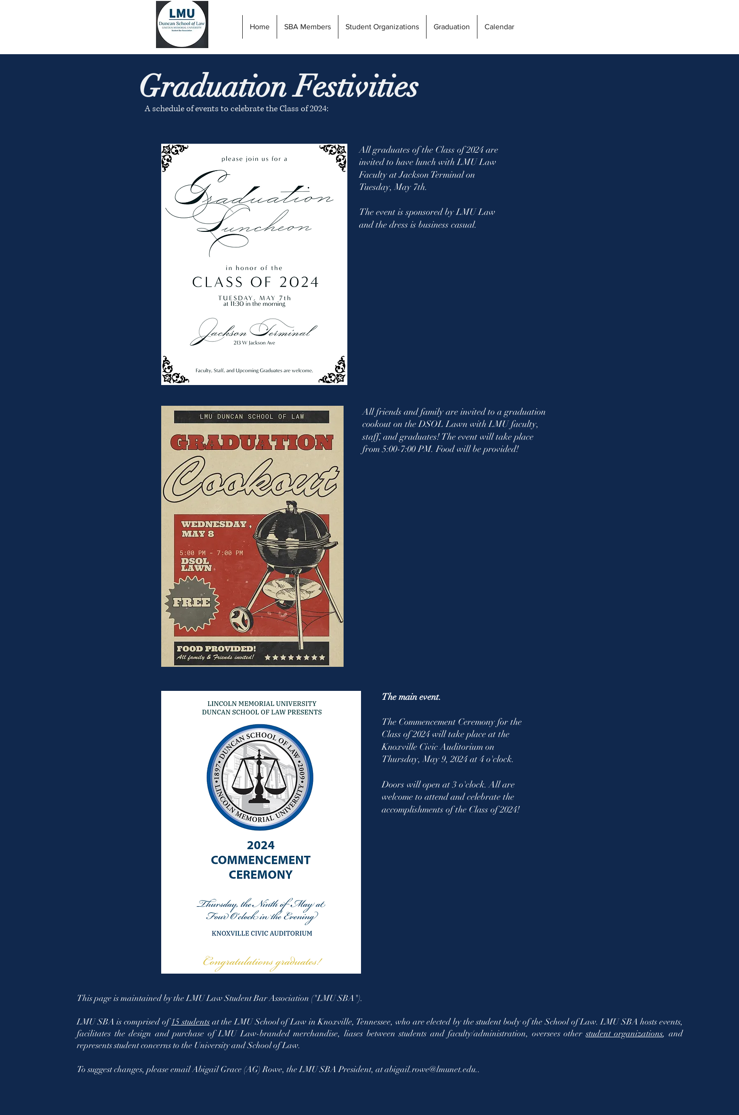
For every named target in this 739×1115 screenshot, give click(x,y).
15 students (190, 1022)
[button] (451, 27)
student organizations (624, 1033)
